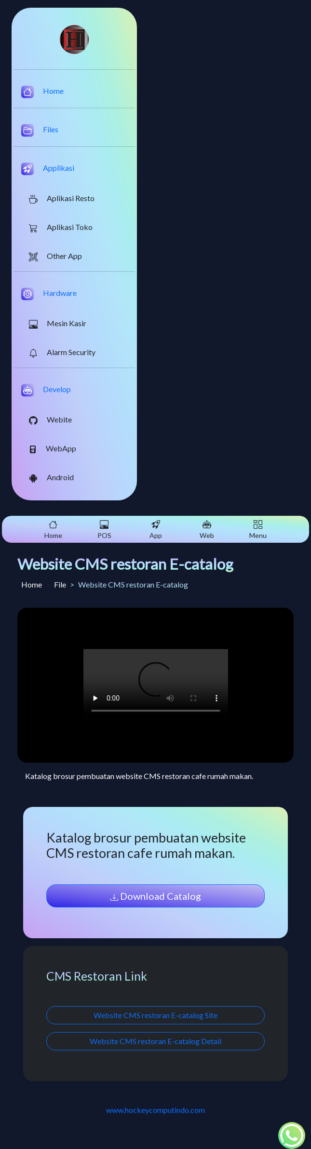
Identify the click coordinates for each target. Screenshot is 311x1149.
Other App (55, 256)
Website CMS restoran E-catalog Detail (155, 1041)
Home (42, 92)
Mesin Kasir (57, 324)
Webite (50, 420)
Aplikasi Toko (61, 227)
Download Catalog (155, 896)
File (60, 584)
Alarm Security (62, 352)
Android (51, 477)
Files (39, 130)
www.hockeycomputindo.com (155, 1109)
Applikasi (47, 169)
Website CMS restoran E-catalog (125, 564)
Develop (46, 390)
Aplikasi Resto (62, 198)
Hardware (49, 294)
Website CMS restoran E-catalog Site (155, 1015)
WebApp (52, 448)
